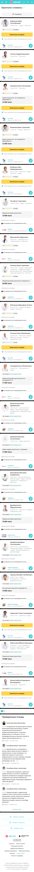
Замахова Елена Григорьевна (20, 86)
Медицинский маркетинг (17, 848)
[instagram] (14, 840)
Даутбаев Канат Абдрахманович (16, 506)
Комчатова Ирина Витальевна (15, 723)
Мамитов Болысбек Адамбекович (17, 404)
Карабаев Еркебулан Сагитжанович (17, 543)
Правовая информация (10, 851)
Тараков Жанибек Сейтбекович (21, 575)
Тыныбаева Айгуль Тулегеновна (16, 745)
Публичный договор (24, 851)
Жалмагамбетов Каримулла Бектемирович (20, 681)
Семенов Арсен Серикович (19, 265)
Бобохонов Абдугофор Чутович (21, 305)
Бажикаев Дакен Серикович (20, 127)
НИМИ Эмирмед (13, 567)
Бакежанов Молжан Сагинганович (17, 438)
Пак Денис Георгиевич (18, 201)
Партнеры (12, 853)
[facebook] (17, 840)
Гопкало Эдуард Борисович (20, 54)
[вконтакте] (20, 840)
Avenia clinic (11, 535)
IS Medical (11, 465)
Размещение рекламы (17, 846)
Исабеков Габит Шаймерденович (16, 168)
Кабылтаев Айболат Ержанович (21, 643)
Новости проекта (20, 843)
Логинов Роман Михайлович (20, 333)
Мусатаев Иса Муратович (19, 237)
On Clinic (10, 45)
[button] (2, 2)
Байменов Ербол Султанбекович (16, 22)
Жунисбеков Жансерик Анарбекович (18, 474)
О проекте (11, 843)
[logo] (15, 2)
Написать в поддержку (17, 855)
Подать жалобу (20, 853)
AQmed (10, 229)
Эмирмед (11, 297)
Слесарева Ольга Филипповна (21, 366)
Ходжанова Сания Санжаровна (21, 613)
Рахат (9, 258)
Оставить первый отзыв (15, 374)
